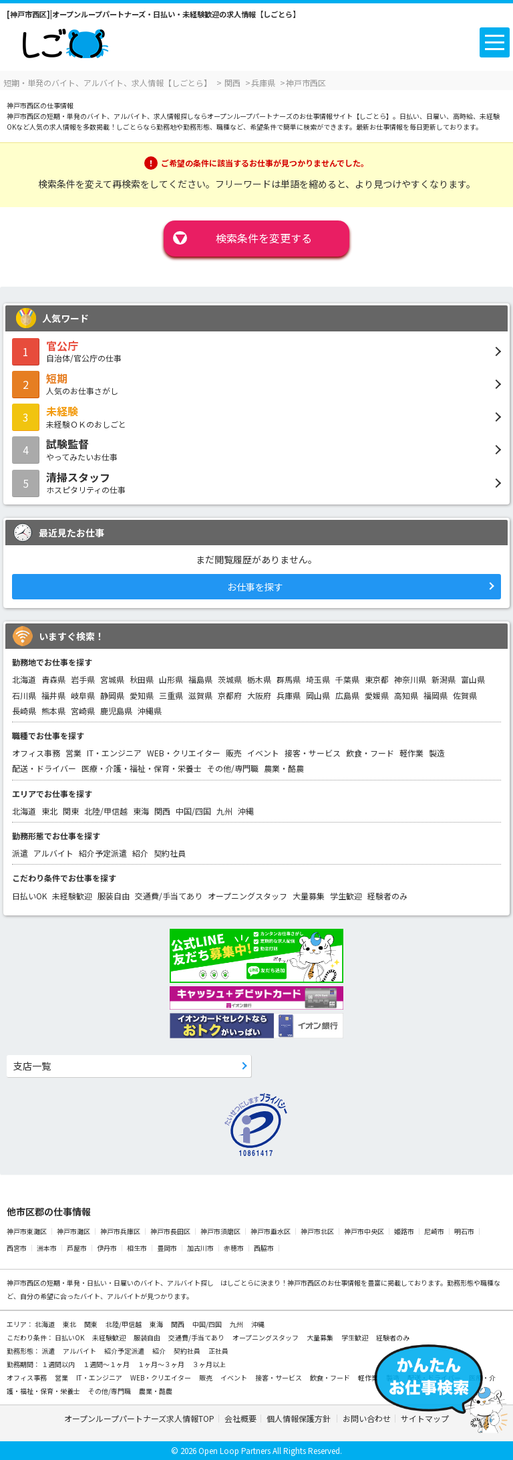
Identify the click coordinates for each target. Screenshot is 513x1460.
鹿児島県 (116, 710)
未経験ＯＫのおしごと (256, 416)
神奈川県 (410, 679)
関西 (162, 811)
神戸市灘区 (73, 1231)
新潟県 (444, 679)
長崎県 (24, 710)
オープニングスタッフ (247, 895)
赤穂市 (234, 1248)
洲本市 (47, 1248)
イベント (263, 752)
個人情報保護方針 (300, 1418)
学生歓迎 (346, 895)
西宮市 (17, 1248)
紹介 (140, 853)
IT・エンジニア (114, 752)
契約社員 (170, 853)
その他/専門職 (233, 768)
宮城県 (112, 679)
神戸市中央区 (364, 1231)
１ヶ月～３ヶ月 (162, 1364)
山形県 (171, 679)
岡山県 (318, 695)
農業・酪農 (284, 768)
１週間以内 (58, 1364)
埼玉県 (318, 679)
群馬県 (289, 679)
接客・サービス (313, 752)
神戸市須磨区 (220, 1231)
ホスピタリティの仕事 (256, 482)
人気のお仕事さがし (256, 383)
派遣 (20, 853)
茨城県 (230, 679)
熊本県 (53, 710)
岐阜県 (83, 695)
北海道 (24, 679)
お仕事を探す (255, 586)
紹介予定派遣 (103, 853)
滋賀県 (200, 695)
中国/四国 (193, 811)
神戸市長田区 (170, 1231)
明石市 (464, 1231)
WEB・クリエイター (183, 752)
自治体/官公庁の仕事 (256, 350)
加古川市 (200, 1248)
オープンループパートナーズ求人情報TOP (139, 1418)
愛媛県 (377, 695)
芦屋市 (77, 1248)
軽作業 (411, 752)
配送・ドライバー (44, 768)
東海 (141, 811)
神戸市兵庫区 (120, 1231)
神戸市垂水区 (270, 1231)
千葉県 (347, 679)
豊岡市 (167, 1248)
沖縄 (246, 811)
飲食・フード (370, 752)
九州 (224, 811)
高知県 (406, 695)
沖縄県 (150, 710)
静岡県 (112, 695)
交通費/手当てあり (168, 895)
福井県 (53, 695)
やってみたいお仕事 (256, 449)
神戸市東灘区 (27, 1231)
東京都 (377, 679)
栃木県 (259, 679)
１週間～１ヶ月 (107, 1364)
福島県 (200, 679)
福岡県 (435, 695)
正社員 (218, 1351)
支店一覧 (32, 1065)
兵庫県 (289, 695)
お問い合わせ (367, 1418)
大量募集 (309, 895)
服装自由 (114, 895)
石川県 (24, 695)
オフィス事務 (36, 752)
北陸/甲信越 (106, 811)
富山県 (473, 679)
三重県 (171, 695)
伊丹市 (107, 1248)
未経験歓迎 (72, 895)
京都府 (230, 695)
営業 (73, 752)
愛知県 (142, 695)
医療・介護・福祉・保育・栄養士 (141, 768)
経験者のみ (387, 895)
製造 (437, 752)
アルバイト (53, 853)
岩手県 (83, 679)
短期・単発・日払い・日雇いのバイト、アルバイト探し (130, 1283)
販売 (234, 752)
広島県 (347, 695)
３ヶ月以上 (209, 1364)
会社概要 (240, 1418)
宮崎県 (83, 710)
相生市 (137, 1248)
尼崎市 (434, 1231)
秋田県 (142, 679)
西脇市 (264, 1248)
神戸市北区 (317, 1231)
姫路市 (404, 1231)
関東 (71, 811)
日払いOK (29, 895)
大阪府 (259, 695)
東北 (49, 811)
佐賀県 (465, 695)
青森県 (53, 679)
